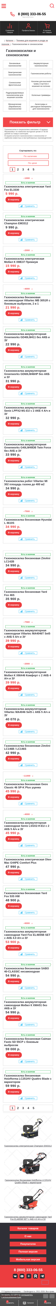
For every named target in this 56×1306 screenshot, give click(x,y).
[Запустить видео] (28, 1128)
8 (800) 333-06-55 (32, 14)
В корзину (13, 199)
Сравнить (28, 206)
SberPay (45, 1282)
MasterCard (18, 1282)
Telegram (42, 1276)
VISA (7, 1282)
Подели (31, 1282)
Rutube (35, 1276)
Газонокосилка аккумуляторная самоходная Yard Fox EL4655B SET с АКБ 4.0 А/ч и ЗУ (28, 1218)
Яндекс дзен (28, 1276)
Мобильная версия (28, 1259)
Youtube (22, 1276)
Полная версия (28, 1251)
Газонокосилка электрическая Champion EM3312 (28, 1146)
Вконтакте (15, 1276)
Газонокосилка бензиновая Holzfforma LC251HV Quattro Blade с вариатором (28, 1181)
